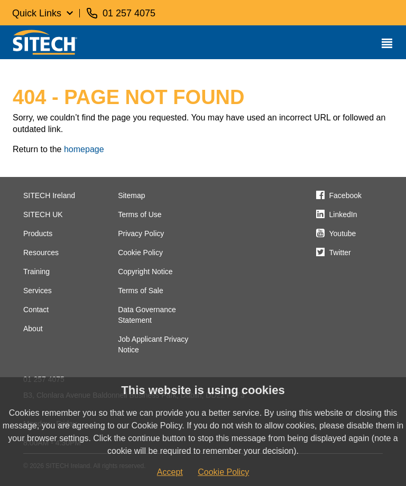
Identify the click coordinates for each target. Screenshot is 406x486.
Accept (170, 472)
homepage (84, 149)
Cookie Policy (140, 252)
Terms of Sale (140, 290)
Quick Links (36, 13)
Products (37, 233)
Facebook (345, 195)
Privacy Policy (141, 233)
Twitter (340, 252)
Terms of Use (139, 214)
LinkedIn (343, 214)
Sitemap (131, 195)
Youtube (342, 233)
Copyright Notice (145, 271)
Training (36, 271)
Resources (41, 252)
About (33, 328)
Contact (36, 309)
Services (37, 290)
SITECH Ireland (49, 195)
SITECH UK (43, 214)
